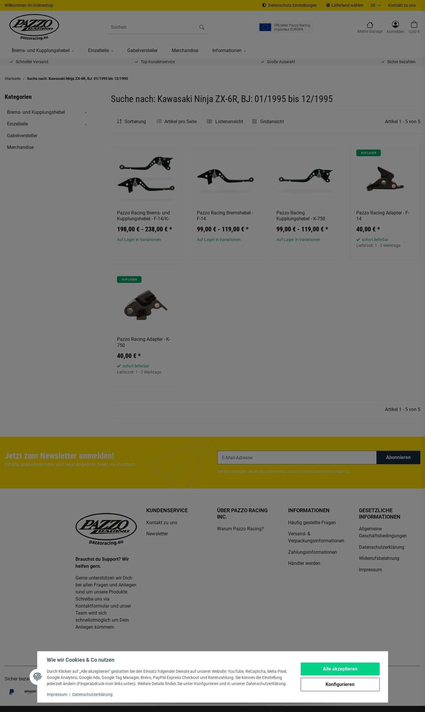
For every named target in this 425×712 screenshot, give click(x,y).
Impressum (57, 694)
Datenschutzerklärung (92, 694)
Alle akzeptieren (340, 669)
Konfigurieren (340, 684)
